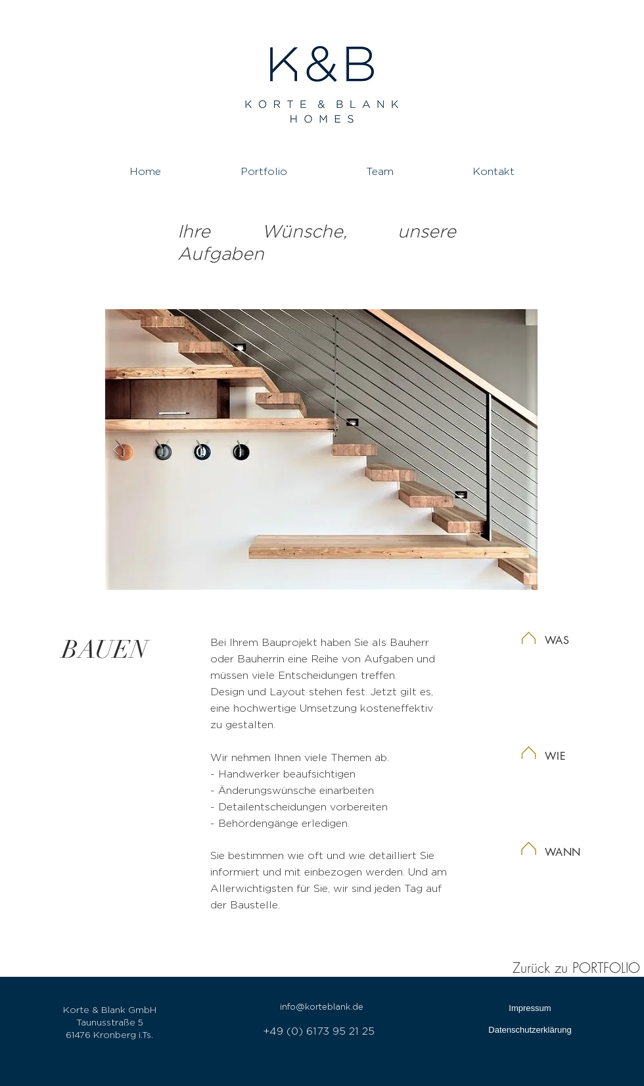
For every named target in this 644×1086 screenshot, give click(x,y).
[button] (321, 449)
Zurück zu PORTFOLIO (576, 968)
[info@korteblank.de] (321, 1007)
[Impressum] (530, 1008)
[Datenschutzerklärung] (530, 1030)
